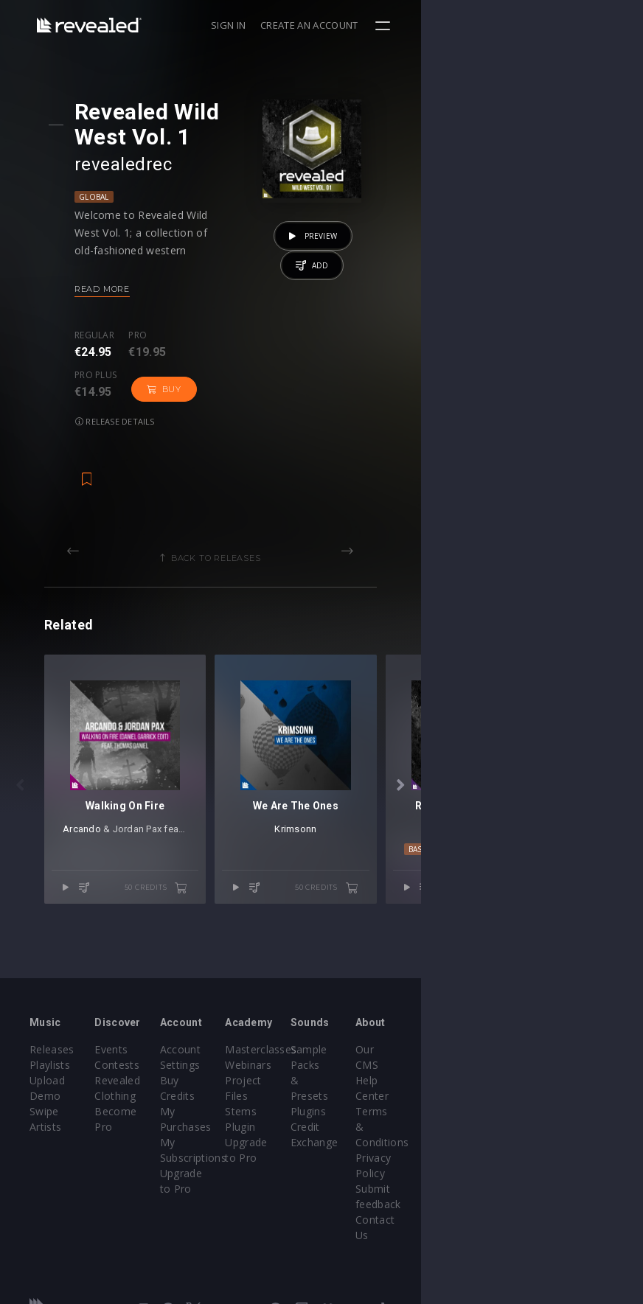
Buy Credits (262, 1103)
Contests (154, 1088)
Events (148, 1072)
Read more (120, 289)
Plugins (456, 1103)
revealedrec (141, 164)
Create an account (531, 25)
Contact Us (568, 1181)
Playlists (49, 1088)
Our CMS (563, 1072)
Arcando (105, 900)
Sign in (450, 25)
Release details (133, 381)
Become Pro (163, 1134)
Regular (113, 335)
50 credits (267, 960)
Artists (45, 1134)
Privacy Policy (574, 1134)
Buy (288, 349)
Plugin (351, 1134)
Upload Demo (64, 1103)
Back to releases (327, 518)
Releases (51, 1072)
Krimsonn (462, 900)
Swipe (44, 1119)
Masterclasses (372, 1072)
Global (112, 197)
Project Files (367, 1103)
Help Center (570, 1088)
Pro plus (220, 335)
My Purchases (269, 1119)
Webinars (359, 1088)
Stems (352, 1119)
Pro (156, 335)
